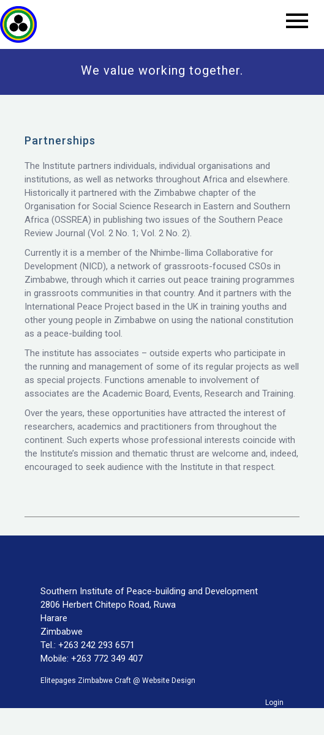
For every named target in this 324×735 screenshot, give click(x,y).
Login (274, 702)
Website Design (168, 680)
